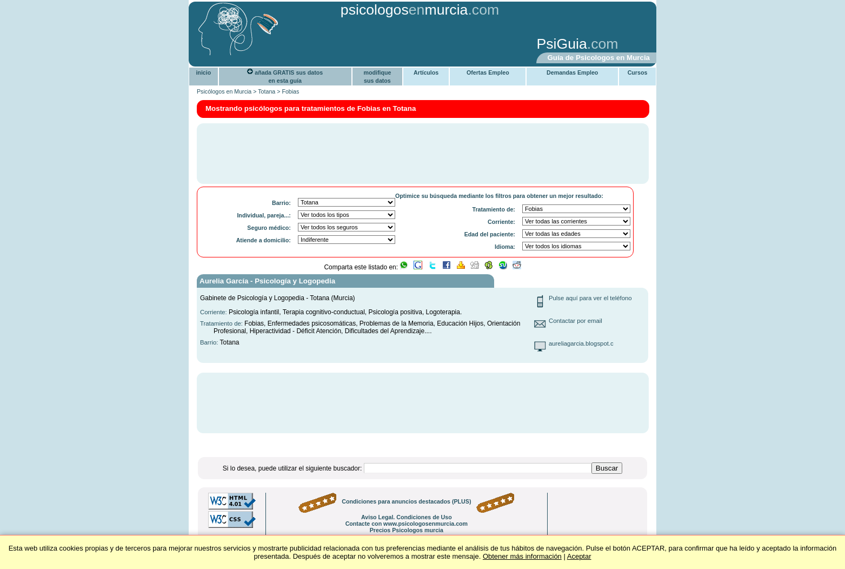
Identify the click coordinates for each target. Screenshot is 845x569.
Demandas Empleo (572, 72)
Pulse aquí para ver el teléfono (590, 298)
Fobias (290, 91)
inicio (203, 72)
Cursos (638, 72)
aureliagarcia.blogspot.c (581, 343)
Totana (266, 91)
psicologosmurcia (404, 10)
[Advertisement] (360, 45)
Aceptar (579, 556)
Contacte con (406, 523)
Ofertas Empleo (488, 72)
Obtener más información (522, 556)
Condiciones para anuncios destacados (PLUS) (406, 501)
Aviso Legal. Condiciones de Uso (406, 517)
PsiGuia (561, 44)
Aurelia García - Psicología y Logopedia (267, 281)
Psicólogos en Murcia (224, 91)
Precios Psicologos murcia (406, 530)
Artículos (426, 72)
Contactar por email (575, 320)
